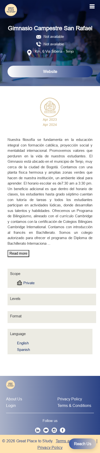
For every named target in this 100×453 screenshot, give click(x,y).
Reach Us (82, 444)
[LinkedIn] (37, 430)
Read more (18, 253)
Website (50, 71)
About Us (14, 399)
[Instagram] (54, 430)
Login (11, 405)
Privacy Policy (69, 399)
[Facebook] (62, 430)
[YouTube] (46, 430)
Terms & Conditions (74, 405)
